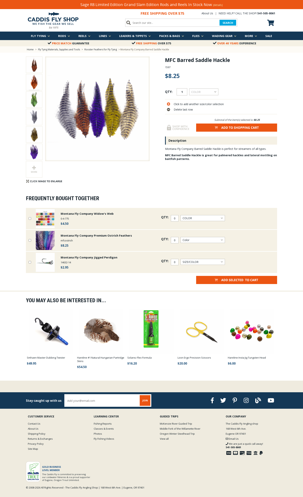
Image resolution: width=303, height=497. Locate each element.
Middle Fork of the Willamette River (180, 428)
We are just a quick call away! (244, 445)
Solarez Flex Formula (139, 357)
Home (30, 49)
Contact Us (34, 423)
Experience (234, 43)
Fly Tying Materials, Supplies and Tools (59, 49)
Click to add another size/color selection (199, 104)
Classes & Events (104, 428)
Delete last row (183, 109)
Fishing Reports (103, 423)
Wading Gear (224, 36)
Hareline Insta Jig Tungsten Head (247, 357)
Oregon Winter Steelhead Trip (177, 433)
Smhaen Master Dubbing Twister (46, 357)
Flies (197, 36)
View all (164, 438)
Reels (84, 36)
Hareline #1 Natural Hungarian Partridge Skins (100, 359)
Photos (98, 433)
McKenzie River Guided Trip (176, 423)
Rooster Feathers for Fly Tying (100, 49)
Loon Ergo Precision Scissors (194, 357)
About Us (207, 13)
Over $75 (151, 43)
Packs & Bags (171, 36)
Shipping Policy (36, 433)
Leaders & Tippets (135, 36)
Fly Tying (40, 36)
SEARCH (228, 23)
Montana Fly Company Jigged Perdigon (89, 257)
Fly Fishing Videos (104, 438)
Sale (268, 36)
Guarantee (68, 43)
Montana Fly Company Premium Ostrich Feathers (96, 235)
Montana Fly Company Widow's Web (87, 213)
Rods (64, 36)
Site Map (33, 449)
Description (177, 140)
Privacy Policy (36, 443)
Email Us (232, 438)
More (251, 36)
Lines (105, 36)
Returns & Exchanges (40, 438)
